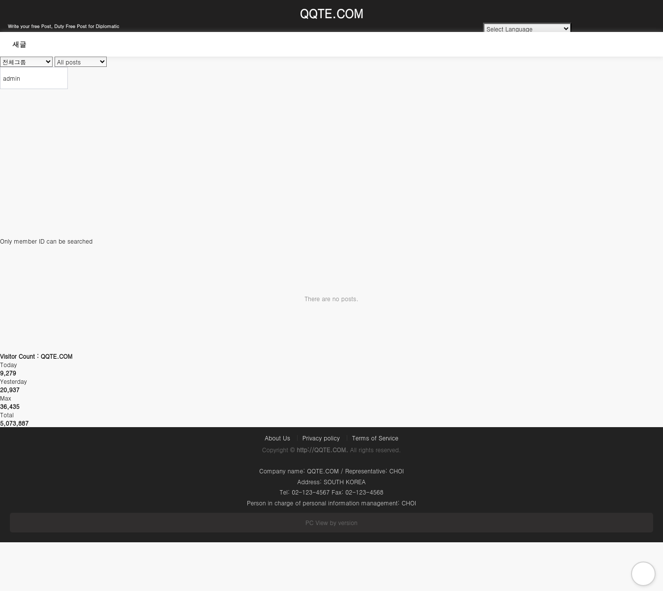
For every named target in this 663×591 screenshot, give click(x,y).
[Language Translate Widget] (527, 29)
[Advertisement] (331, 163)
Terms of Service (375, 438)
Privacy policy (321, 438)
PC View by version (331, 522)
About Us (277, 438)
